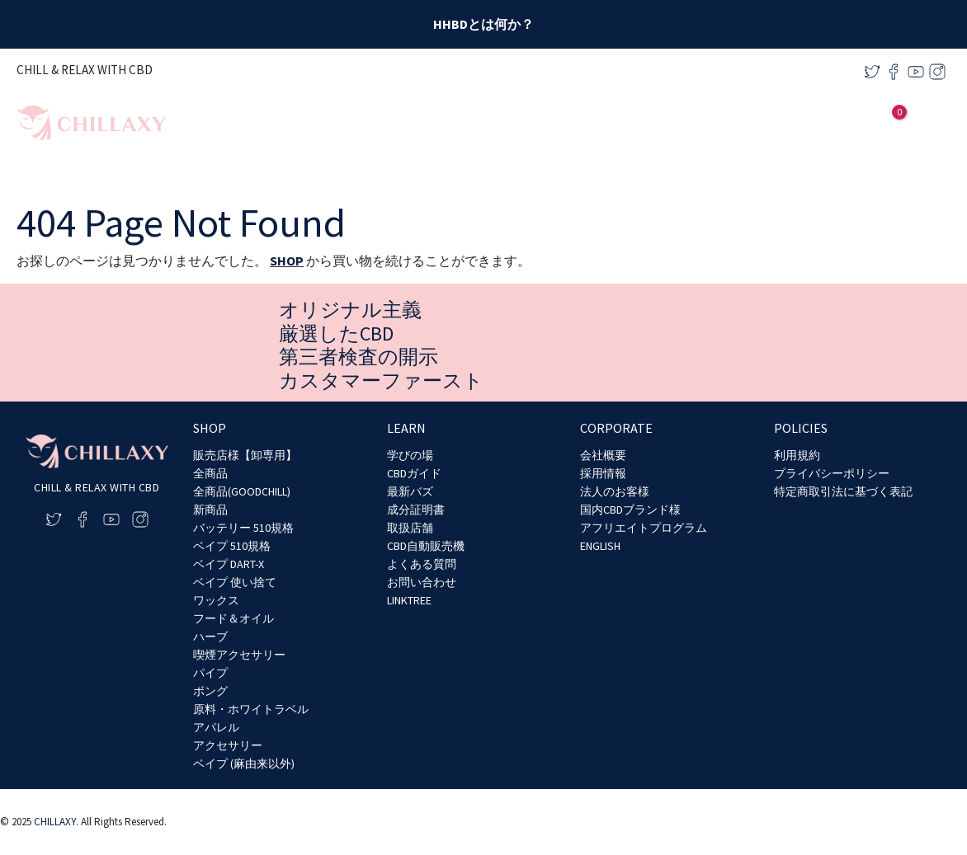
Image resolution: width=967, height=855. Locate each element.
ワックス (216, 600)
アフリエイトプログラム (643, 527)
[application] (712, 123)
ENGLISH (600, 545)
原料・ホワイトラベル (251, 709)
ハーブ (210, 636)
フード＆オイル (233, 618)
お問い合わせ (421, 582)
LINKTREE (409, 600)
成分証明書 (416, 509)
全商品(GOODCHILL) (241, 491)
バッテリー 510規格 (243, 527)
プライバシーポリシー (831, 473)
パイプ (210, 672)
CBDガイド (414, 473)
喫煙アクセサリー (239, 654)
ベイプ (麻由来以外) (244, 763)
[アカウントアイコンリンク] (863, 122)
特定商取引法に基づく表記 (843, 491)
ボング (210, 691)
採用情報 (603, 473)
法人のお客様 (614, 491)
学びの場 (410, 455)
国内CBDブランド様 (630, 509)
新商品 (210, 509)
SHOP (287, 260)
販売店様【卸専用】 (245, 455)
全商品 (210, 473)
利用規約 (797, 455)
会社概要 (603, 455)
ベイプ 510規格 (232, 545)
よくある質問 (421, 564)
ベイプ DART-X (228, 564)
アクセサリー (227, 745)
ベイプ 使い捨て (234, 582)
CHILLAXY (55, 822)
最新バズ (410, 491)
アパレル (216, 727)
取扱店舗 (410, 527)
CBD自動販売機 (426, 545)
